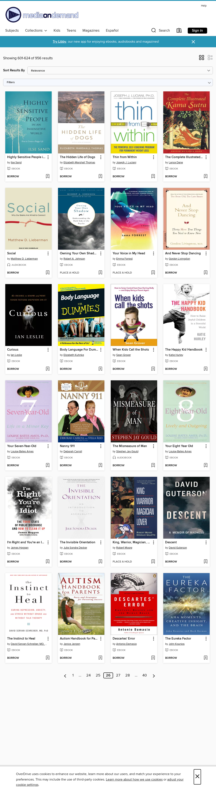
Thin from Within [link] (125, 157)
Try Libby (59, 41)
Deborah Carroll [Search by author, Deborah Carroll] (72, 451)
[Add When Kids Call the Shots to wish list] (153, 369)
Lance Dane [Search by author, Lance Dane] (176, 162)
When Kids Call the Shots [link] (131, 350)
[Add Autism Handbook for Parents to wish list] (100, 658)
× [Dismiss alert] (193, 42)
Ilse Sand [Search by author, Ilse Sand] (16, 162)
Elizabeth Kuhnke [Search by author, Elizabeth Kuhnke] (73, 355)
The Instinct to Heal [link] (21, 639)
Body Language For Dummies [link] (79, 350)
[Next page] (154, 675)
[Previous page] (65, 675)
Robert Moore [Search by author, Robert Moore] (124, 547)
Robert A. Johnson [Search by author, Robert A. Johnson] (74, 258)
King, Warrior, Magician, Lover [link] (132, 542)
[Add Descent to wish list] (205, 562)
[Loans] (179, 31)
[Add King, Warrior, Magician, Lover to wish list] (153, 562)
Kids (57, 30)
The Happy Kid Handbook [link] (183, 350)
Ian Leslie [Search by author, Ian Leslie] (16, 355)
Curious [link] (12, 350)
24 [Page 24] (88, 675)
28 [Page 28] (127, 675)
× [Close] (197, 776)
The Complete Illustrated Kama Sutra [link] (184, 157)
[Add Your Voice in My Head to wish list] (153, 273)
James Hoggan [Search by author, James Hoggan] (19, 547)
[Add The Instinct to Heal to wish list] (47, 658)
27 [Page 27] (118, 675)
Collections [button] (36, 30)
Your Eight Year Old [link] (179, 446)
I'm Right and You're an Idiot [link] (26, 542)
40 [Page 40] (144, 675)
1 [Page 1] (73, 675)
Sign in (197, 30)
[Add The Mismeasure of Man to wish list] (153, 465)
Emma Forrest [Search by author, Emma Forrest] (124, 258)
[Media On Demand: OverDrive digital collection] (42, 14)
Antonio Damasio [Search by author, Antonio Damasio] (126, 644)
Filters (11, 82)
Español (112, 30)
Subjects (12, 30)
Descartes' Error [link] (124, 639)
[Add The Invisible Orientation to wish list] (100, 562)
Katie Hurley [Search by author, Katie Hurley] (176, 355)
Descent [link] (171, 542)
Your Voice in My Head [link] (129, 253)
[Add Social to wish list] (47, 273)
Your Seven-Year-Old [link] (21, 446)
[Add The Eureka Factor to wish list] (205, 658)
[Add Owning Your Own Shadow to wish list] (100, 273)
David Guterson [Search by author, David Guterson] (178, 547)
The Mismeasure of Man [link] (130, 446)
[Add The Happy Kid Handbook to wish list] (205, 369)
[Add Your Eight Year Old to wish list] (205, 465)
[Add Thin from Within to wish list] (153, 176)
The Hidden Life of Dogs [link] (77, 157)
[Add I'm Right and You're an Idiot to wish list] (47, 562)
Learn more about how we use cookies (134, 779)
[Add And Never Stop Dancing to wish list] (205, 273)
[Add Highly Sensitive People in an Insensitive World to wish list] (47, 176)
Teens (71, 30)
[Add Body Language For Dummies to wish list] (100, 369)
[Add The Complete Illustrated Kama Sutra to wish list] (205, 176)
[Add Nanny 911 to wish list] (100, 465)
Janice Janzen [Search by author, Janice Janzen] (71, 644)
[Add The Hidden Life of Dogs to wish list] (100, 176)
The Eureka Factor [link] (178, 639)
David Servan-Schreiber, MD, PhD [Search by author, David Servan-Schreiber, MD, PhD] (29, 644)
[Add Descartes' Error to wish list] (153, 658)
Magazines (91, 30)
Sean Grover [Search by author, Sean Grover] (123, 355)
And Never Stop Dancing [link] (183, 253)
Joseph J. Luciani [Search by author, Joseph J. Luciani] (126, 162)
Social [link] (11, 253)
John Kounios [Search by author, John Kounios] (177, 644)
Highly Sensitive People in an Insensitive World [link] (26, 157)
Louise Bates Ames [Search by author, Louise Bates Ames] (22, 451)
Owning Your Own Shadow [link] (79, 253)
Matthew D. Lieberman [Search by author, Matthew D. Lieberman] (24, 258)
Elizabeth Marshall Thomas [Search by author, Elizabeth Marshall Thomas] (79, 162)
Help (204, 5)
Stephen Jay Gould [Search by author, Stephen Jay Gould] (127, 451)
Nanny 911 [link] (67, 446)
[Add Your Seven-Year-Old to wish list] (47, 465)
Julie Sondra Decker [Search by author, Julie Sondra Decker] (75, 547)
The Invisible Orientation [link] (77, 542)
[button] (160, 31)
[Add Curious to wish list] (47, 369)
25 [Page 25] (98, 675)
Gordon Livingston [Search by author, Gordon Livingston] (179, 258)
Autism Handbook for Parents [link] (79, 639)
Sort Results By (14, 70)
